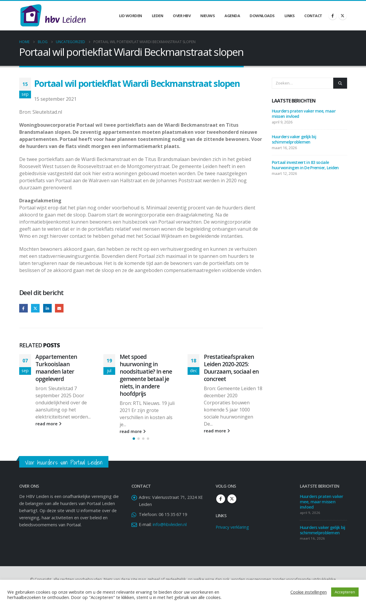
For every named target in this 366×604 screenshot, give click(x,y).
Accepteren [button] (345, 592)
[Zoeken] (340, 83)
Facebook (23, 308)
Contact (313, 15)
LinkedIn (47, 308)
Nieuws (207, 15)
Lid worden (130, 15)
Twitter (35, 308)
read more (48, 423)
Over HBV (182, 15)
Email (59, 308)
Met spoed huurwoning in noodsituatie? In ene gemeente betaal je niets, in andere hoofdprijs (146, 375)
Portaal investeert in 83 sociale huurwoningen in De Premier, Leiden (306, 164)
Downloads (262, 15)
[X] (343, 16)
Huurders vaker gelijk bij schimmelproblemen (294, 139)
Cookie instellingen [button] (308, 592)
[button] (133, 443)
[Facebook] (332, 16)
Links (289, 15)
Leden (157, 15)
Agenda (232, 15)
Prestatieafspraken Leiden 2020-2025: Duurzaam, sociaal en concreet (231, 368)
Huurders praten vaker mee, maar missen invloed (304, 113)
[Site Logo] (53, 15)
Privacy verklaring (232, 532)
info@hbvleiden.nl (170, 529)
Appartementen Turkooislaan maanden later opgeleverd (56, 368)
